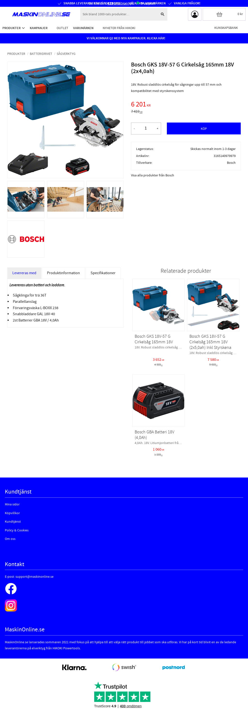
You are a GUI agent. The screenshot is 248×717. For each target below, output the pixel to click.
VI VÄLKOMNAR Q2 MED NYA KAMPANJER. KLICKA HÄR (125, 38)
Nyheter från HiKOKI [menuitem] (119, 28)
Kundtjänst (13, 521)
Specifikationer (103, 273)
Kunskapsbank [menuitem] (226, 27)
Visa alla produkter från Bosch (152, 175)
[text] (186, 105)
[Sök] (162, 14)
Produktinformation (63, 273)
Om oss (10, 539)
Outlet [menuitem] (62, 28)
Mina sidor (12, 504)
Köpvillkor (12, 513)
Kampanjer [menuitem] (38, 28)
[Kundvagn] (224, 14)
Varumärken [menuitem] (83, 28)
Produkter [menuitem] (11, 28)
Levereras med (24, 273)
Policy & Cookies (17, 530)
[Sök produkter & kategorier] (119, 14)
